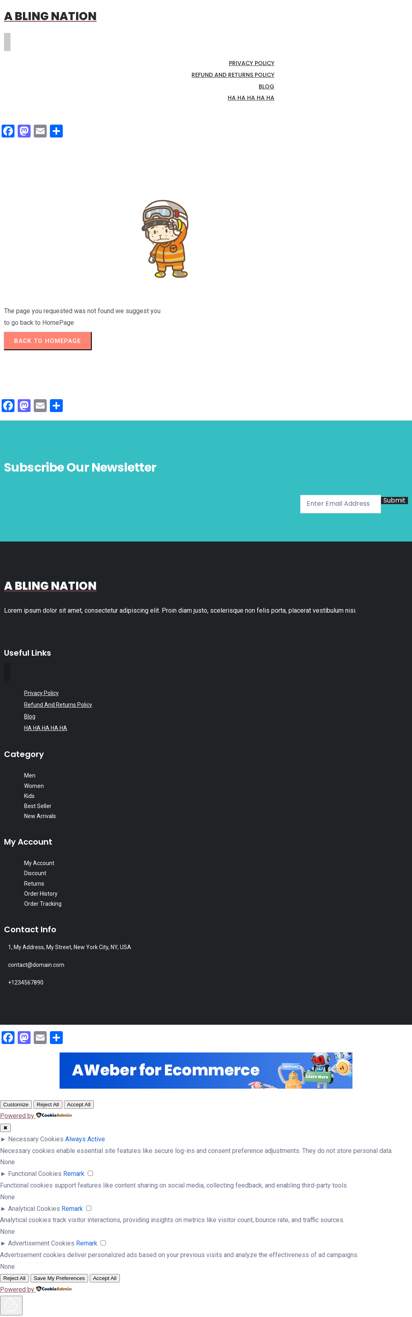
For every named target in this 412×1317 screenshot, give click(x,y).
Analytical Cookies (34, 1208)
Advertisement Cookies (41, 1243)
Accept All (79, 1105)
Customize (16, 1105)
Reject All (48, 1105)
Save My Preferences (59, 1278)
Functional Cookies (35, 1174)
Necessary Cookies (36, 1139)
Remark (73, 1174)
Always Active (85, 1139)
